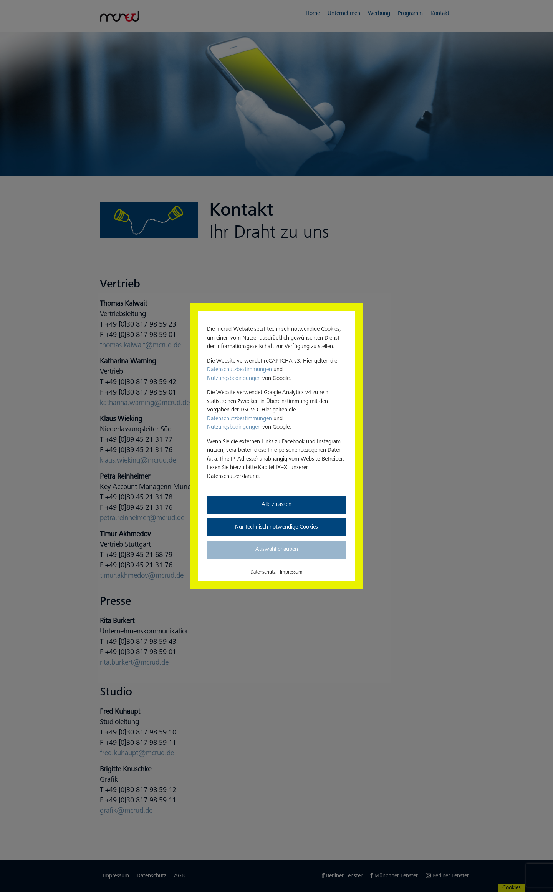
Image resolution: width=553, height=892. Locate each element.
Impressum (291, 572)
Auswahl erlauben (276, 549)
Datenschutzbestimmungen (239, 369)
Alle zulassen (276, 504)
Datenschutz (263, 572)
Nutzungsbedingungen (234, 378)
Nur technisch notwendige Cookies (276, 527)
